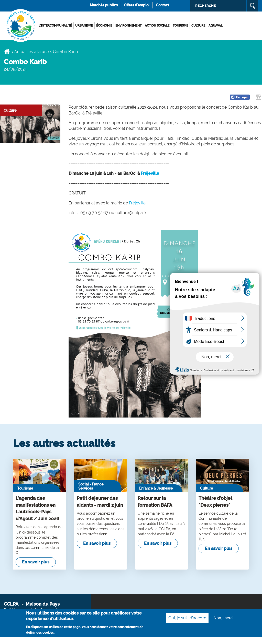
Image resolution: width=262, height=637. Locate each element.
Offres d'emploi (136, 5)
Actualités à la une (31, 51)
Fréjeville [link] (150, 173)
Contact (162, 5)
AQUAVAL (216, 25)
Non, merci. (224, 619)
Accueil (7, 51)
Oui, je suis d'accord (187, 619)
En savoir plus (35, 562)
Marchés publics (104, 5)
